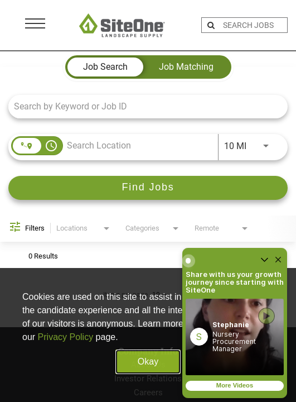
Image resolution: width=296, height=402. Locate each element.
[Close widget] (278, 260)
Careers (148, 392)
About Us (148, 365)
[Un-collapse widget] (264, 260)
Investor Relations (148, 379)
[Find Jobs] (148, 188)
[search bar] (253, 25)
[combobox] (142, 106)
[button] (235, 337)
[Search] (148, 188)
